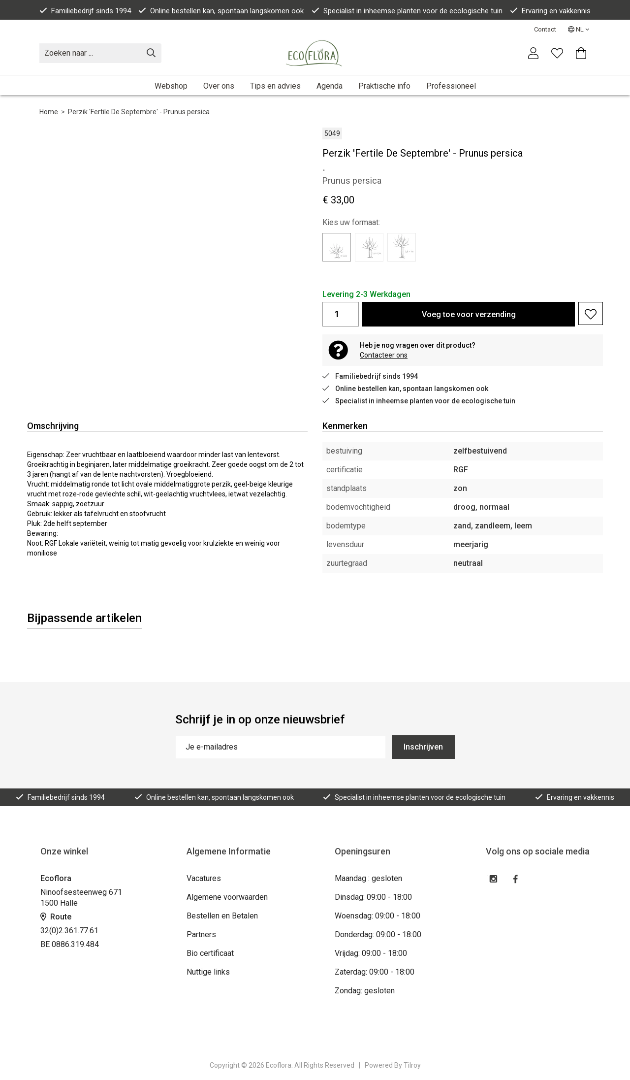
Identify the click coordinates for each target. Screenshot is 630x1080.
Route (55, 916)
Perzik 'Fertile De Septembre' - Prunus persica (139, 112)
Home (48, 112)
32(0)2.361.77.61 (69, 930)
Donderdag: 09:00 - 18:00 (378, 934)
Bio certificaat (210, 953)
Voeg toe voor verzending (469, 314)
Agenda (329, 86)
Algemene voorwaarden (227, 897)
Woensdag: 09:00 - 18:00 (377, 915)
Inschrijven (423, 747)
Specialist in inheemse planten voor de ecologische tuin (407, 10)
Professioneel (451, 86)
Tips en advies (275, 86)
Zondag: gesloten (365, 990)
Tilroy (412, 1065)
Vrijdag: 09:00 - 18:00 (371, 953)
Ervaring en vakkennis (550, 10)
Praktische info (384, 86)
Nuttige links (208, 972)
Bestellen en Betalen (222, 915)
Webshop (171, 86)
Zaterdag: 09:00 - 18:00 (374, 972)
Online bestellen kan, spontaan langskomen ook (221, 10)
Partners (201, 934)
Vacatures (204, 878)
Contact (545, 29)
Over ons (218, 86)
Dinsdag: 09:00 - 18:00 (373, 897)
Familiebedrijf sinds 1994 (85, 10)
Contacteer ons (384, 355)
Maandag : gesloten (368, 878)
